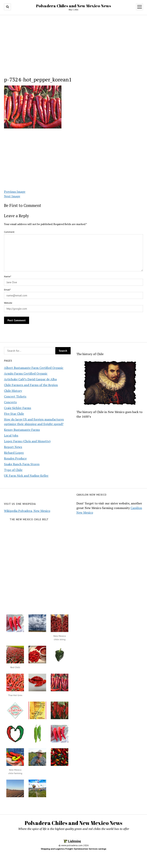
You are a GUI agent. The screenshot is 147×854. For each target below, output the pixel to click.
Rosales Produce (15, 458)
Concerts (10, 402)
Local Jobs (11, 435)
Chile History (13, 391)
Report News (13, 447)
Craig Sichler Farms (17, 408)
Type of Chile (13, 470)
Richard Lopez (14, 453)
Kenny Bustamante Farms (22, 430)
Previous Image (14, 192)
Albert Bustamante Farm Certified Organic (33, 368)
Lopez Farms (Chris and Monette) (27, 441)
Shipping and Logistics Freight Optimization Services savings (73, 848)
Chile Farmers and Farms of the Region (31, 385)
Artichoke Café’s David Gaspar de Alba (30, 379)
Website (8, 302)
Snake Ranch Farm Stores (21, 464)
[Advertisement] (73, 47)
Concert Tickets (15, 396)
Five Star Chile (14, 414)
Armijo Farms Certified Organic (25, 373)
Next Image (12, 196)
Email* (7, 289)
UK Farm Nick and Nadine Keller (26, 475)
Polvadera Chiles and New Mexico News (73, 5)
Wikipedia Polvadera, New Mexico (27, 511)
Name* (7, 276)
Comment (9, 231)
